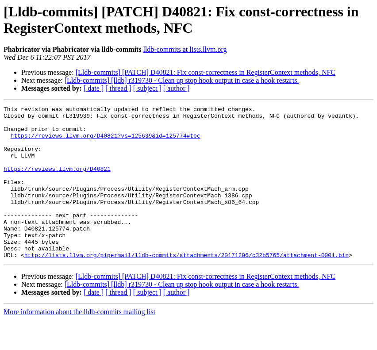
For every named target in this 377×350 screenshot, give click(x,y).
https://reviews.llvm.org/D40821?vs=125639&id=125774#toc (105, 142)
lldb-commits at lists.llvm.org (185, 49)
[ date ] (94, 88)
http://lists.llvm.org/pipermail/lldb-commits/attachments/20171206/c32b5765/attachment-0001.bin (186, 285)
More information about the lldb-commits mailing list (79, 342)
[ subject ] (147, 88)
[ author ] (176, 88)
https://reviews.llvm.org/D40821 (57, 182)
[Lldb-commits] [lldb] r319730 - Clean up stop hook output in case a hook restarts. (182, 80)
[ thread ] (118, 88)
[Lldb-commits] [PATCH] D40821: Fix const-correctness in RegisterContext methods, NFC (205, 72)
